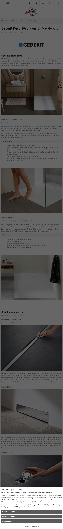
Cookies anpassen (7, 521)
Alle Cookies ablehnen (8, 516)
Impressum (27, 526)
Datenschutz (35, 526)
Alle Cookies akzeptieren (9, 511)
